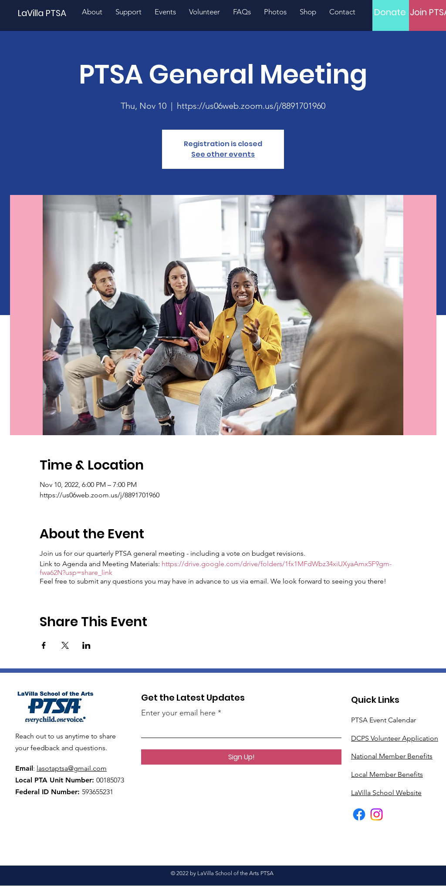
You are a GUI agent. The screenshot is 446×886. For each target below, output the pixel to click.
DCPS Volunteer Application (394, 738)
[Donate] (390, 12)
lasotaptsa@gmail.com (72, 768)
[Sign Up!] (241, 757)
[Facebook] (359, 814)
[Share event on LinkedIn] (86, 645)
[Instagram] (376, 814)
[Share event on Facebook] (44, 645)
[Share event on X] (65, 645)
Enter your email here (178, 713)
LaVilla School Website (386, 793)
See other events (223, 154)
